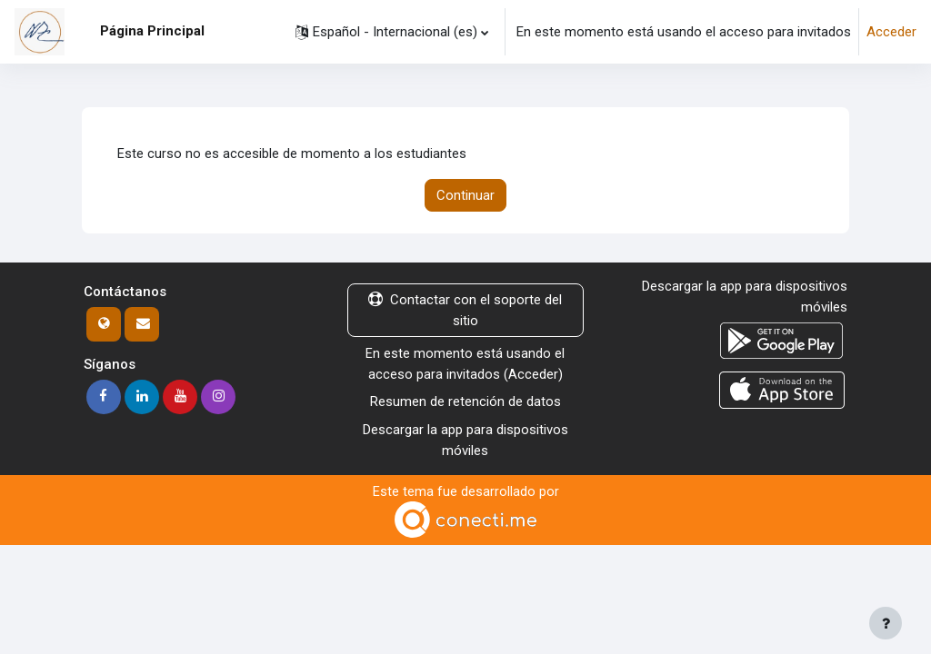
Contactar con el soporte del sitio (465, 310)
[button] (392, 32)
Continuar (465, 195)
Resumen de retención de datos (465, 402)
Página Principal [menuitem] (152, 31)
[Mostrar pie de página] (885, 623)
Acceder (891, 32)
